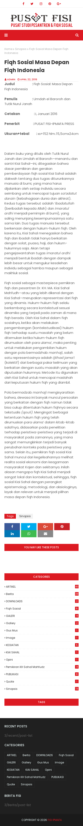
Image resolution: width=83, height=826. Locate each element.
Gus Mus (42, 630)
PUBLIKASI (42, 674)
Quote (42, 681)
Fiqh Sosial (42, 608)
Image (42, 638)
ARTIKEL (42, 587)
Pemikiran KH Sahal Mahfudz (42, 667)
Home (8, 49)
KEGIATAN (42, 645)
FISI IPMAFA (55, 820)
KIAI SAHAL (42, 652)
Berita (42, 594)
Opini (42, 660)
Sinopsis (21, 49)
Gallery (42, 623)
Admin (11, 79)
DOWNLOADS (42, 601)
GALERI (42, 616)
